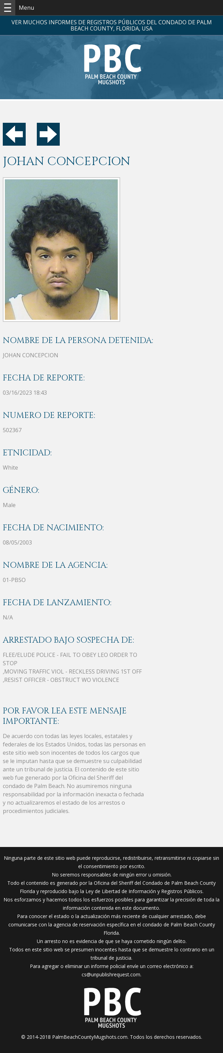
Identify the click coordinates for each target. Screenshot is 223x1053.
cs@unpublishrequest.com (111, 974)
